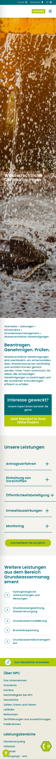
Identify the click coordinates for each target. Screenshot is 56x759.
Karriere (9, 691)
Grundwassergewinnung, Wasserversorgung (24, 609)
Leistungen (27, 326)
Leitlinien (9, 710)
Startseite (10, 326)
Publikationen (12, 725)
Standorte (10, 686)
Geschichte (11, 700)
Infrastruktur (12, 330)
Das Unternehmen (15, 681)
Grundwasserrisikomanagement (27, 641)
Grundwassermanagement (21, 333)
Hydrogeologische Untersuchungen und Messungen (22, 595)
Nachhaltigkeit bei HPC (18, 696)
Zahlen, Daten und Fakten (20, 705)
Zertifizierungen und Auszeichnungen (27, 720)
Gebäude (10, 752)
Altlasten (9, 747)
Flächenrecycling (14, 742)
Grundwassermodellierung (25, 620)
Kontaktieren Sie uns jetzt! (28, 543)
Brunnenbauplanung (21, 630)
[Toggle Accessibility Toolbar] (6, 753)
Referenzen (11, 715)
